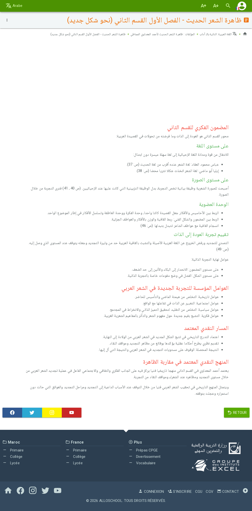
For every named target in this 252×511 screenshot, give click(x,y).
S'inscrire (180, 491)
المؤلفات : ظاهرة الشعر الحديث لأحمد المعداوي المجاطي (157, 34)
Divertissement (144, 456)
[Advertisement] (126, 79)
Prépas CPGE (143, 450)
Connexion (151, 491)
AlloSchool (110, 500)
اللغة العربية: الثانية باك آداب (217, 34)
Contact (228, 491)
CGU (198, 491)
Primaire (13, 450)
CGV (209, 491)
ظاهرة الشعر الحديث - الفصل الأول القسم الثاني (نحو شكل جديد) (77, 34)
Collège (12, 456)
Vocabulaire (142, 463)
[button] (242, 6)
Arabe (14, 5)
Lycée (11, 463)
